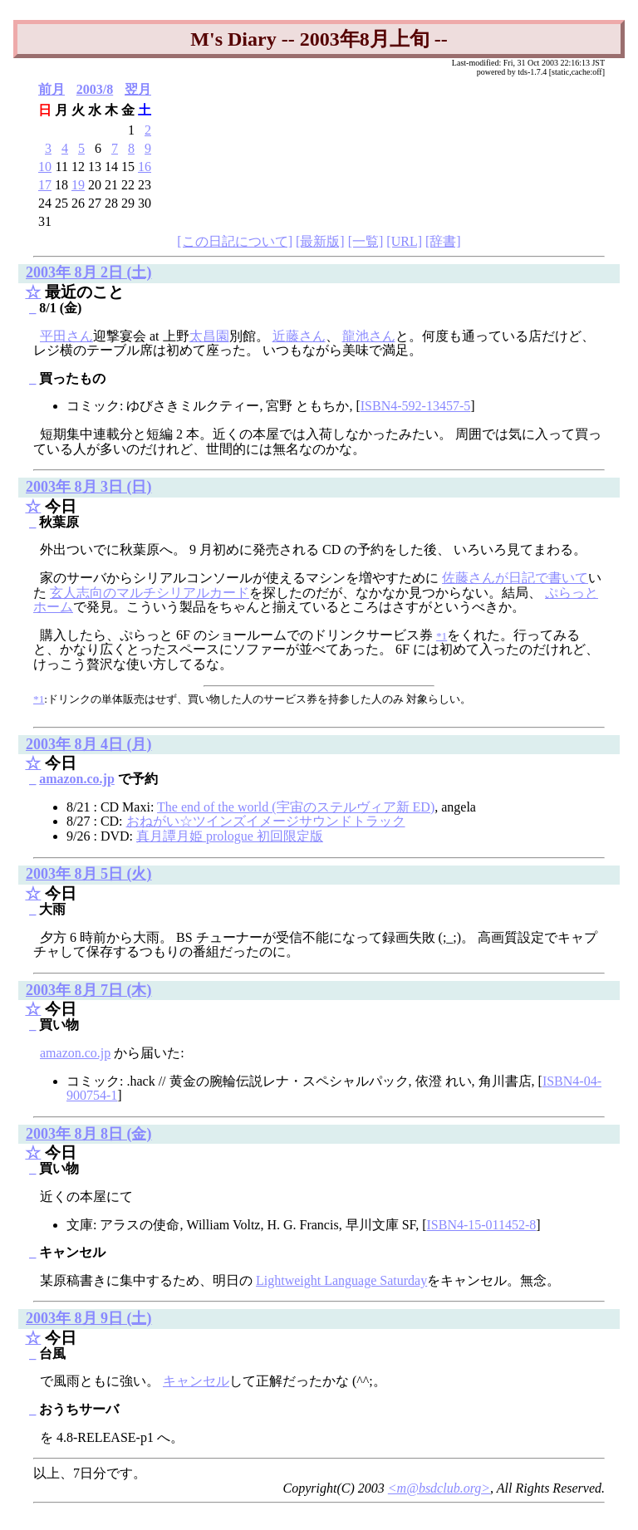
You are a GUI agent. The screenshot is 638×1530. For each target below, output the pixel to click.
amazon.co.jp (77, 779)
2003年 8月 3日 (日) (89, 486)
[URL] (404, 241)
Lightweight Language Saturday (341, 1280)
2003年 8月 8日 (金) (89, 1133)
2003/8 (94, 89)
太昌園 (209, 336)
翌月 (138, 89)
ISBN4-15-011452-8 (481, 1225)
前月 (51, 89)
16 (144, 166)
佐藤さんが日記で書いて (515, 578)
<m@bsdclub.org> (439, 1488)
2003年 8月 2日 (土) (89, 272)
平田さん (66, 336)
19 (78, 185)
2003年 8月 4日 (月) (89, 744)
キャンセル (196, 1381)
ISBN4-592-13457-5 (415, 406)
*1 (38, 699)
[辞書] (443, 241)
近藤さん (299, 336)
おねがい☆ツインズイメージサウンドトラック (265, 821)
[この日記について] (234, 241)
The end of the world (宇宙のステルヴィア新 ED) (295, 807)
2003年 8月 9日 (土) (89, 1318)
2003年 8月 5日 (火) (89, 874)
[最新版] (320, 241)
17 (45, 185)
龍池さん (368, 336)
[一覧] (366, 241)
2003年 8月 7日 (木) (89, 990)
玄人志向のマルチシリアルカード (149, 593)
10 (45, 166)
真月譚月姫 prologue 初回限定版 (229, 836)
